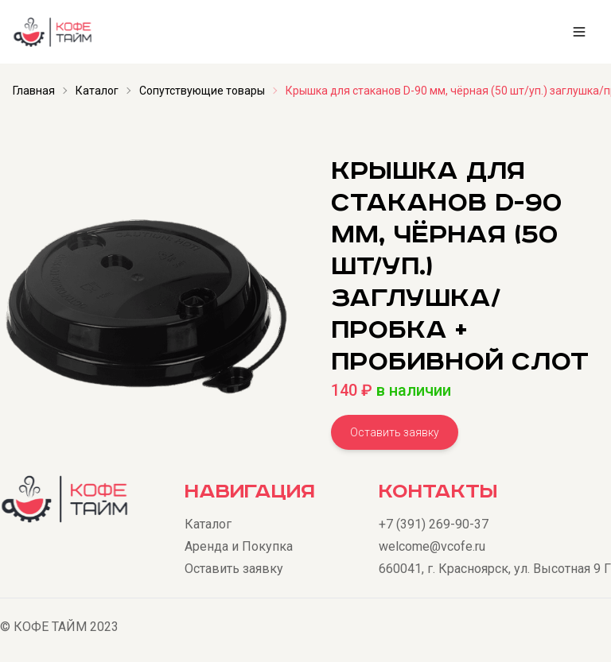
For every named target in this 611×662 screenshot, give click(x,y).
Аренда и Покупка (239, 546)
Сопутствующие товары (202, 90)
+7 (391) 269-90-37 (433, 524)
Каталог (97, 90)
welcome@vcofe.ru (432, 546)
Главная (34, 90)
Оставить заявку (394, 432)
